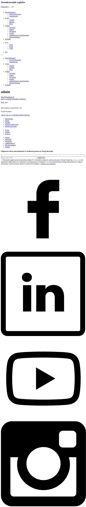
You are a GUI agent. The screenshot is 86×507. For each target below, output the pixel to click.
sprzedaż (12, 28)
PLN (11, 45)
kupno (11, 29)
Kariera (11, 22)
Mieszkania (9, 119)
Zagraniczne (13, 16)
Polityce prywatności (48, 164)
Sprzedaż (8, 139)
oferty (3, 99)
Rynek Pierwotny (15, 14)
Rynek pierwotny (11, 126)
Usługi (7, 26)
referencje (22, 99)
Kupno (7, 137)
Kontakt (8, 39)
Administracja (10, 143)
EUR (11, 46)
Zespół (11, 20)
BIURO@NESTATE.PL (21, 115)
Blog (11, 24)
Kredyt (11, 33)
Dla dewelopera (14, 37)
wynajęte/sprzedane (12, 99)
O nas (7, 18)
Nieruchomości (10, 12)
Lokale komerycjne (11, 124)
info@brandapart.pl (7, 97)
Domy (7, 121)
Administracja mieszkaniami (19, 35)
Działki (7, 123)
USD (11, 48)
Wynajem (12, 31)
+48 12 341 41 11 (7, 115)
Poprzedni (4, 7)
